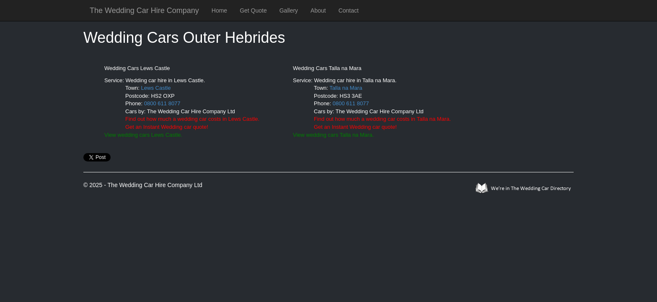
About (318, 10)
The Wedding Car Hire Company (144, 10)
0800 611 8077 (162, 103)
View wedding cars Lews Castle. (143, 135)
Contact (349, 10)
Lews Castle (156, 88)
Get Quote (253, 10)
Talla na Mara (345, 88)
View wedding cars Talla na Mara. (333, 135)
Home (219, 10)
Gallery (288, 10)
